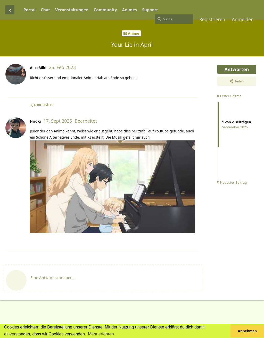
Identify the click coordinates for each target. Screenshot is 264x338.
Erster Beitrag (229, 96)
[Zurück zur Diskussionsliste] (9, 9)
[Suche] (174, 19)
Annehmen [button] (247, 331)
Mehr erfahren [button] (101, 334)
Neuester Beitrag (232, 182)
